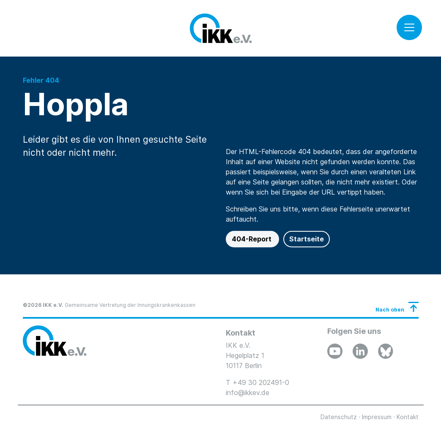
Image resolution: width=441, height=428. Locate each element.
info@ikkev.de (247, 392)
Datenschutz (338, 416)
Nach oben (389, 309)
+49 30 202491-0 (261, 382)
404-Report (252, 239)
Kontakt (408, 416)
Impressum (377, 416)
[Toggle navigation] (409, 27)
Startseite (306, 239)
